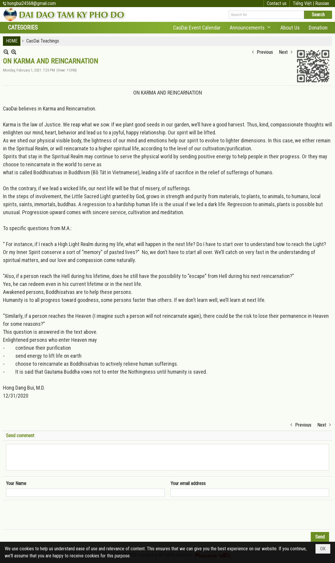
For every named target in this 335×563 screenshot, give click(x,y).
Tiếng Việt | (304, 3)
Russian (322, 3)
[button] (250, 27)
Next (283, 52)
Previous (265, 52)
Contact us (277, 3)
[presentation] (51, 514)
